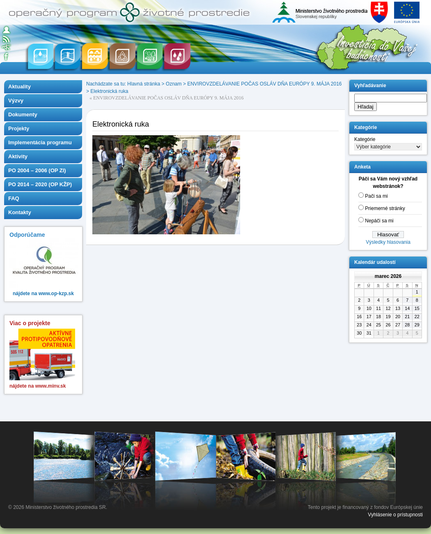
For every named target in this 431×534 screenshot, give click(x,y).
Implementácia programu (40, 142)
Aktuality (19, 86)
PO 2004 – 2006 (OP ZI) (37, 170)
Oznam (174, 84)
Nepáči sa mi (379, 221)
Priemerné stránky (385, 208)
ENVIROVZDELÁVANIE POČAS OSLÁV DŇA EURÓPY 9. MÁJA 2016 (264, 84)
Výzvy (15, 100)
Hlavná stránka (143, 84)
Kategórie (364, 139)
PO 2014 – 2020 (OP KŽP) (40, 184)
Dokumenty (22, 114)
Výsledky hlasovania (388, 242)
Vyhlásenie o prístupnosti (395, 515)
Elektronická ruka (109, 91)
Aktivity (18, 156)
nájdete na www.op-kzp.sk (43, 293)
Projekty (18, 128)
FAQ (13, 198)
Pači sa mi (376, 196)
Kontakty (19, 212)
